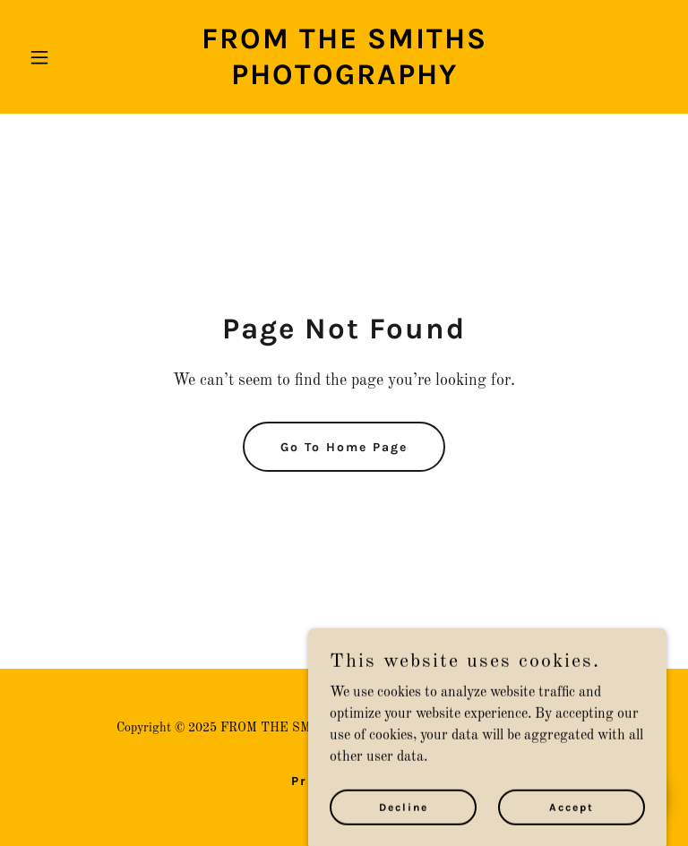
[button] (70, 57)
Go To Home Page (344, 447)
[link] (344, 80)
